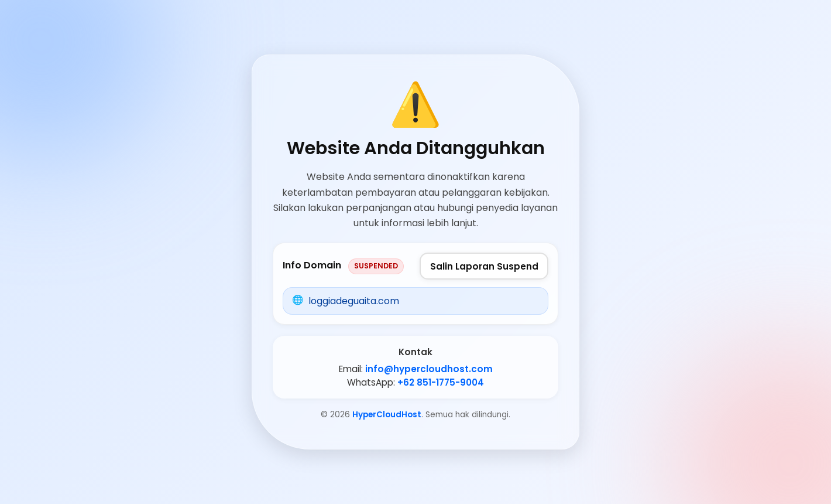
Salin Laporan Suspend (484, 266)
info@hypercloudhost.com (429, 369)
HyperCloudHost (386, 414)
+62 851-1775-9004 (440, 382)
